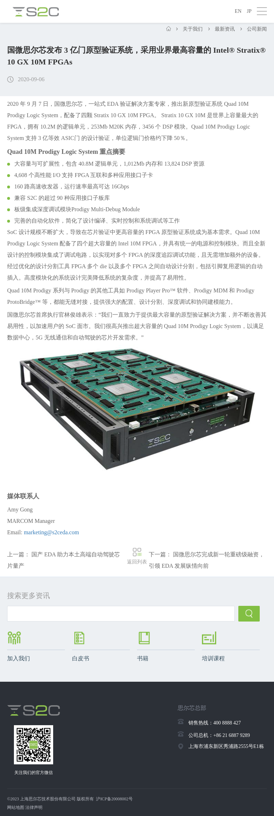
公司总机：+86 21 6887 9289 (219, 735)
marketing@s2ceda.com (51, 532)
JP (249, 11)
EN (238, 11)
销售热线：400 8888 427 (214, 723)
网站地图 (15, 807)
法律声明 (33, 807)
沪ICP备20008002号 (114, 798)
